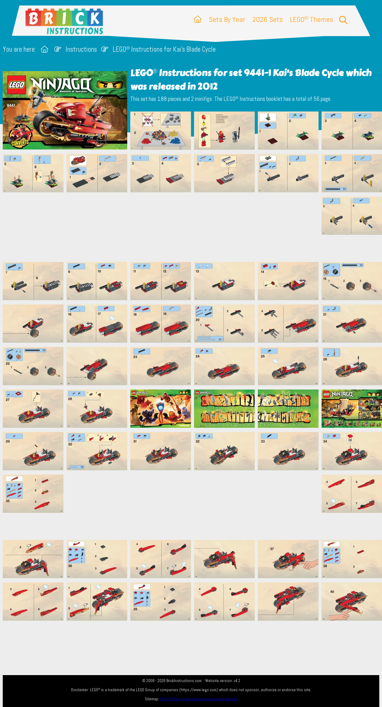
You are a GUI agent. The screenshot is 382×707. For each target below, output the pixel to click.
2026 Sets (267, 19)
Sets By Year (227, 19)
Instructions (81, 49)
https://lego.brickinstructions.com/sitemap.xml (198, 699)
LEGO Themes (311, 19)
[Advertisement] (194, 227)
